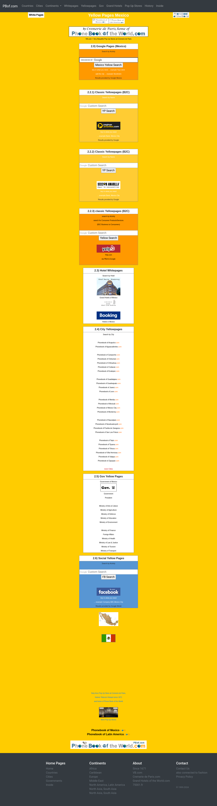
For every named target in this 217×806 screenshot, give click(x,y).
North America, (98, 784)
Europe (93, 776)
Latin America (116, 784)
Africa (92, 768)
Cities (39, 5)
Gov (101, 5)
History (149, 5)
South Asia (109, 789)
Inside (159, 5)
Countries (27, 5)
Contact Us (183, 768)
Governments (54, 780)
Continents (52, 5)
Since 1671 (139, 768)
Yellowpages (88, 5)
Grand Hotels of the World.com (151, 780)
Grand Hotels (114, 5)
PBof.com (10, 6)
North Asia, (96, 789)
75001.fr (138, 784)
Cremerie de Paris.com (146, 776)
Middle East (96, 780)
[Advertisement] (28, 77)
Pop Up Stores (133, 5)
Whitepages (71, 5)
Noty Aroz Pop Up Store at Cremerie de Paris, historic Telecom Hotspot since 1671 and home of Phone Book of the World (108, 697)
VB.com (137, 772)
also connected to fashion (191, 772)
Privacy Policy (184, 776)
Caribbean (95, 772)
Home (49, 768)
